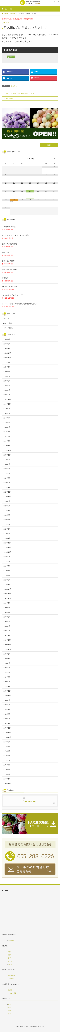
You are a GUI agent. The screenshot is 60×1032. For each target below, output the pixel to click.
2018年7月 (7, 709)
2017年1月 (7, 779)
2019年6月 (7, 663)
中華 (9, 1011)
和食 (9, 1004)
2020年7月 (7, 612)
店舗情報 (11, 940)
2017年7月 (7, 751)
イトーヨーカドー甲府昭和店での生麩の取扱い (19, 304)
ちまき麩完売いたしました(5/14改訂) (15, 235)
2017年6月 (7, 756)
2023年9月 (7, 460)
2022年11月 (7, 497)
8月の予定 (10, 99)
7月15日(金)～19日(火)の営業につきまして (22, 93)
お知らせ (6, 22)
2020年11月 (7, 594)
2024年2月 (7, 441)
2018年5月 (7, 714)
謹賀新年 (5, 278)
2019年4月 (7, 672)
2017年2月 (7, 774)
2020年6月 (7, 617)
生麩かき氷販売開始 (9, 244)
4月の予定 (5, 252)
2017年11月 (7, 733)
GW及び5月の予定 (9, 227)
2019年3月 (7, 677)
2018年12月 (7, 691)
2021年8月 (7, 561)
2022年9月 (7, 501)
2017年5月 (7, 760)
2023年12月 (7, 450)
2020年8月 (7, 608)
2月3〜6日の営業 (8, 261)
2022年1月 (7, 538)
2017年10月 (7, 737)
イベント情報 (8, 323)
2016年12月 (7, 783)
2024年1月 (7, 446)
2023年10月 (7, 455)
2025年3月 (7, 390)
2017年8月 (7, 746)
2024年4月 (7, 432)
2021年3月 (7, 580)
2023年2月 (7, 483)
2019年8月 (7, 659)
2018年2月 (7, 719)
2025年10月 (7, 358)
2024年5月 (7, 427)
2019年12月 (7, 640)
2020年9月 (7, 603)
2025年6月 (7, 376)
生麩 (9, 955)
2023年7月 (7, 469)
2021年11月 (7, 547)
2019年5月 (7, 668)
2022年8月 (7, 506)
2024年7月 (7, 418)
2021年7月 (7, 566)
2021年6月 (7, 571)
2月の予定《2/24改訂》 (10, 269)
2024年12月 (7, 399)
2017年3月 (7, 770)
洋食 (9, 1007)
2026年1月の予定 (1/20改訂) (12, 295)
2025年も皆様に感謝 (9, 287)
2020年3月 (7, 626)
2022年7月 (7, 510)
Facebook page (30, 801)
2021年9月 (7, 557)
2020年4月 (7, 621)
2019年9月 (7, 654)
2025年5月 (7, 381)
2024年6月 (7, 423)
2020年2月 (7, 631)
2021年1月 (7, 584)
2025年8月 (7, 367)
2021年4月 (7, 575)
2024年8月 (7, 413)
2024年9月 (7, 409)
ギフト (10, 961)
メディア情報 (8, 328)
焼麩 (9, 952)
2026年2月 (7, 344)
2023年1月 (7, 487)
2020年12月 (7, 589)
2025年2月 (7, 395)
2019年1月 (7, 686)
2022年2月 (7, 534)
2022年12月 (7, 492)
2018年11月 (7, 696)
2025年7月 (7, 372)
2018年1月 (7, 723)
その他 (10, 964)
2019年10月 (7, 649)
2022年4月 (7, 524)
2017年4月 (7, 765)
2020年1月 (7, 635)
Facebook (11, 979)
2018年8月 (7, 705)
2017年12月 (7, 728)
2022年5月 (7, 520)
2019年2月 (7, 682)
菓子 (9, 958)
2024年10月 (7, 404)
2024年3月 (7, 436)
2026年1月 (7, 348)
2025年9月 (7, 362)
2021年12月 (7, 543)
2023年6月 (7, 473)
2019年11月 (7, 645)
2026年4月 (7, 339)
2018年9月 (7, 700)
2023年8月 (7, 464)
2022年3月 (7, 529)
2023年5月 (7, 478)
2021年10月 (7, 552)
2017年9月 (7, 742)
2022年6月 (7, 515)
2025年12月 (7, 353)
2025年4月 (7, 385)
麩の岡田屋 (11, 975)
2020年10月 (7, 598)
